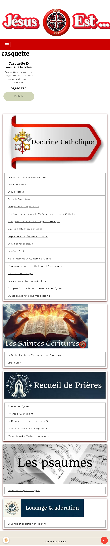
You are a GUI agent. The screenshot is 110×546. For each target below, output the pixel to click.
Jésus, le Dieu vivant (19, 199)
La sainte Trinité (17, 251)
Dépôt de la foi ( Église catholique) (28, 236)
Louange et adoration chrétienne (27, 523)
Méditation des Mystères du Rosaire (28, 436)
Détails (18, 96)
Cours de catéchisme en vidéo (25, 229)
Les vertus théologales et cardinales (28, 177)
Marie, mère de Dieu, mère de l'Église (29, 258)
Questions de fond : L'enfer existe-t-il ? (30, 295)
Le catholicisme (17, 184)
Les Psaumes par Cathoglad (24, 490)
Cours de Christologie (20, 273)
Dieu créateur (16, 191)
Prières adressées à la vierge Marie (28, 428)
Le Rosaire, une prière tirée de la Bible (30, 421)
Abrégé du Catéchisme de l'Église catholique (34, 221)
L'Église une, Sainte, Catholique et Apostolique (35, 266)
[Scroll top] (104, 540)
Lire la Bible (15, 362)
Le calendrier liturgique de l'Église (28, 281)
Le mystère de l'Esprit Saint (23, 206)
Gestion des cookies (55, 541)
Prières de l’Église (18, 406)
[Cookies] (6, 540)
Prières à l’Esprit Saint (20, 413)
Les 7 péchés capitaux (20, 243)
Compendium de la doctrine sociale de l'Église (35, 288)
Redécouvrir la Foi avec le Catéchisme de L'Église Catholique (43, 214)
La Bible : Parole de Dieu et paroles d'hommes (34, 355)
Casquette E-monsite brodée (19, 65)
